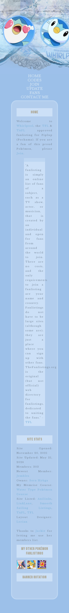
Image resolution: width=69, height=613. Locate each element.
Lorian (22, 521)
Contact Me (34, 97)
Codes (34, 80)
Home (34, 76)
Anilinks (45, 498)
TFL (45, 125)
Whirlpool (25, 125)
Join (34, 84)
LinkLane (24, 503)
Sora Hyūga (38, 480)
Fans (34, 93)
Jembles (23, 475)
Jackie (40, 531)
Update (34, 89)
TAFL (21, 130)
